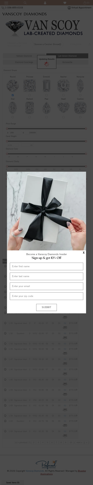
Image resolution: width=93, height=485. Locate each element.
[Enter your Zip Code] (46, 296)
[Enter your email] (46, 286)
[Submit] (46, 307)
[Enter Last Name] (46, 276)
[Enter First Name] (46, 266)
